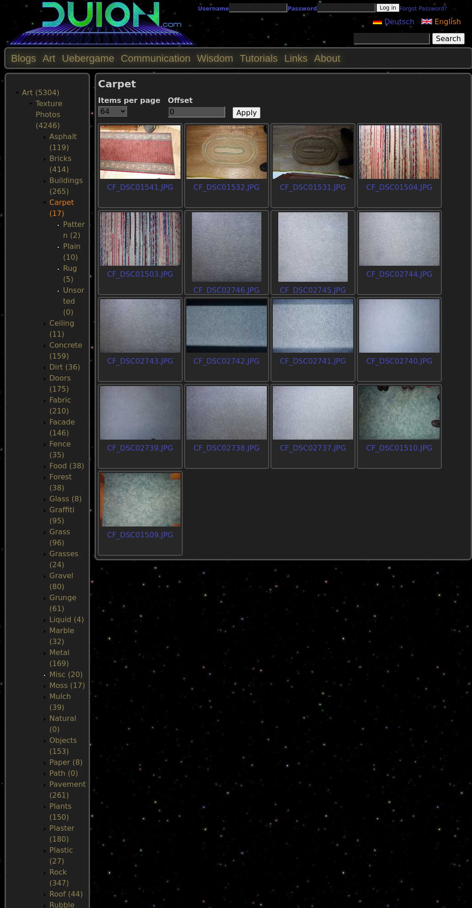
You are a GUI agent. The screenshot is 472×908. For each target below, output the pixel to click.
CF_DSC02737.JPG (313, 448)
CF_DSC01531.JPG (313, 187)
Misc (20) (66, 674)
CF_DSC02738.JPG (226, 448)
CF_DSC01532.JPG (226, 187)
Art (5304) (40, 92)
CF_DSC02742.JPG (226, 361)
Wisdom (215, 58)
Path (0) (63, 773)
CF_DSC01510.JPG (399, 448)
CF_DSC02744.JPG (399, 274)
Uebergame (88, 58)
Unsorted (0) (74, 301)
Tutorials (258, 58)
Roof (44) (66, 894)
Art (48, 58)
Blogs (23, 58)
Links (296, 58)
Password (302, 8)
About (327, 58)
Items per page (129, 100)
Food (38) (66, 466)
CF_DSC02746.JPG (226, 290)
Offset (180, 100)
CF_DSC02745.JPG (313, 290)
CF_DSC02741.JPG (313, 361)
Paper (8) (66, 762)
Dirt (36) (64, 367)
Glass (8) (65, 498)
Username (213, 8)
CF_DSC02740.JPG (399, 361)
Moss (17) (67, 685)
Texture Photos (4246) (49, 114)
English (441, 21)
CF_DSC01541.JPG (140, 187)
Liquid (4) (66, 619)
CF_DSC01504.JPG (399, 187)
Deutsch (393, 21)
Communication (156, 58)
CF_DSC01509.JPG (140, 535)
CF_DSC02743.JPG (140, 361)
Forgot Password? (423, 8)
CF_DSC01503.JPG (140, 274)
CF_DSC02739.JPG (140, 448)
